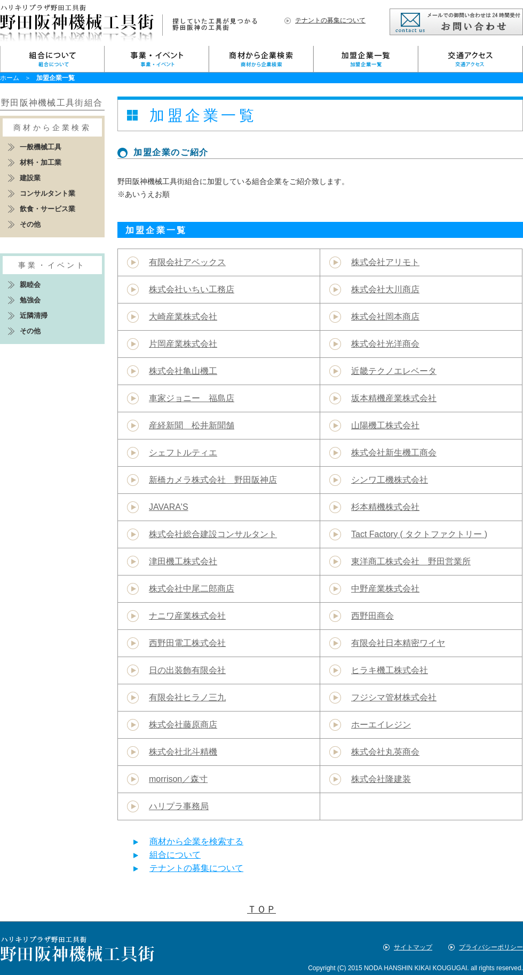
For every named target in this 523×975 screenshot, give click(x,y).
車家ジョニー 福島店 (191, 398)
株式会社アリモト (385, 262)
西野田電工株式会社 (187, 643)
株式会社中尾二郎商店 (191, 588)
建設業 (30, 178)
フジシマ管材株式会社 (394, 697)
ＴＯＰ (261, 909)
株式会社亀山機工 (183, 370)
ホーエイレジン (381, 724)
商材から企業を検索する (196, 841)
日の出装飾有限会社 (187, 670)
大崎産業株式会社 (183, 316)
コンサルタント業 (47, 193)
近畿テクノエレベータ (394, 370)
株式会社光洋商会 (385, 343)
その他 (30, 224)
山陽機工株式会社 (385, 425)
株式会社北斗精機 (183, 751)
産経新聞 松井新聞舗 (191, 425)
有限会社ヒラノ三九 (187, 697)
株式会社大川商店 (385, 289)
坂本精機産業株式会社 (394, 398)
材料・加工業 (40, 162)
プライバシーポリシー (491, 947)
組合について (175, 854)
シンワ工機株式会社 (389, 479)
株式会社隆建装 (381, 779)
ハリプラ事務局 (179, 806)
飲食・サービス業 (47, 209)
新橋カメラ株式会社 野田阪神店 (213, 479)
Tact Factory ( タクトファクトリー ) (419, 534)
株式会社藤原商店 (183, 724)
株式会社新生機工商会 (394, 452)
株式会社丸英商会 (385, 751)
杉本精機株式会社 (385, 507)
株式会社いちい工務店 (191, 289)
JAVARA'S (168, 507)
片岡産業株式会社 (183, 343)
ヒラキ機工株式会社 (389, 670)
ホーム (9, 78)
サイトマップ (413, 947)
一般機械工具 (40, 147)
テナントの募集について (330, 20)
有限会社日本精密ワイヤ (398, 643)
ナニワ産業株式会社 (187, 615)
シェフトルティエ (183, 452)
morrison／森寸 (178, 779)
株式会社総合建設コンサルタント (213, 534)
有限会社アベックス (187, 262)
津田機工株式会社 (183, 561)
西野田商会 (372, 615)
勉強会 (30, 300)
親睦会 (30, 285)
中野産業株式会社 (385, 588)
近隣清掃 (33, 315)
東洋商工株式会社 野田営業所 (411, 561)
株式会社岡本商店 (385, 316)
